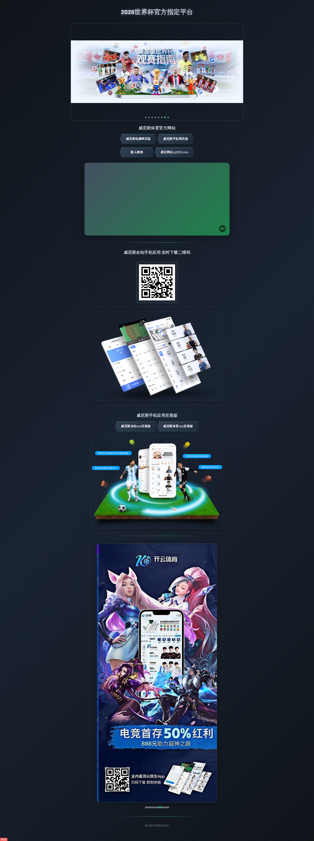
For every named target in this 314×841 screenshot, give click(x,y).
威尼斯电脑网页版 (138, 139)
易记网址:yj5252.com (174, 152)
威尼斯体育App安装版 (178, 426)
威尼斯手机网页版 (175, 139)
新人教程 (137, 152)
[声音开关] (222, 228)
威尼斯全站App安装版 (136, 426)
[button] (102, 673)
